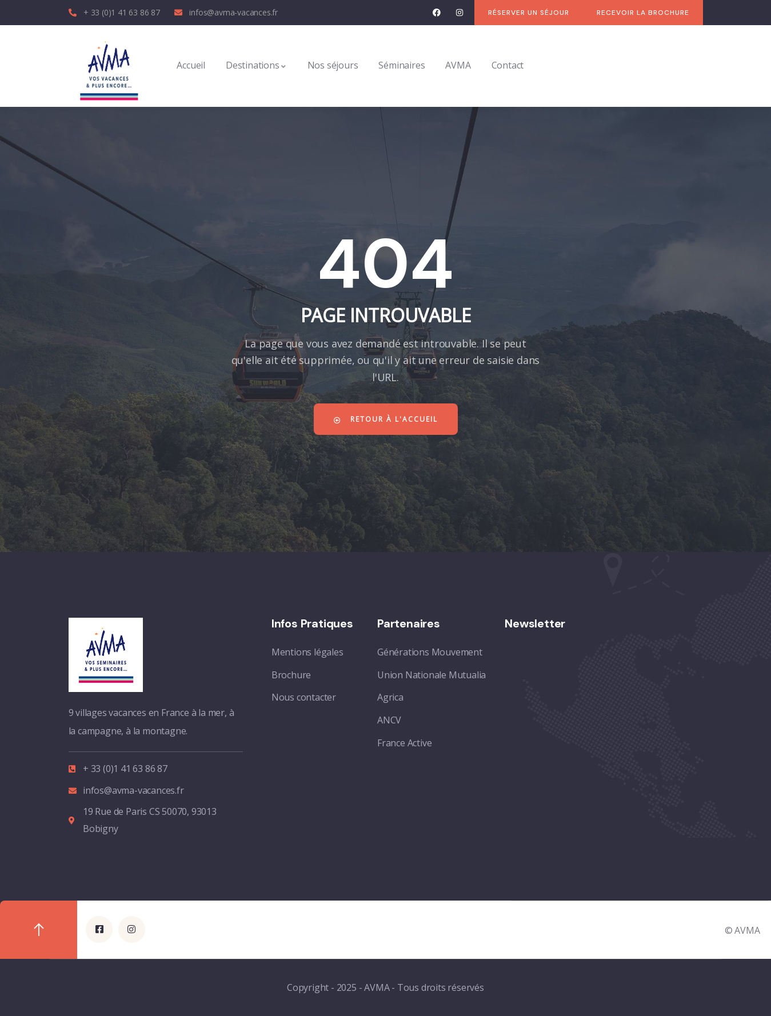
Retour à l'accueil (386, 419)
